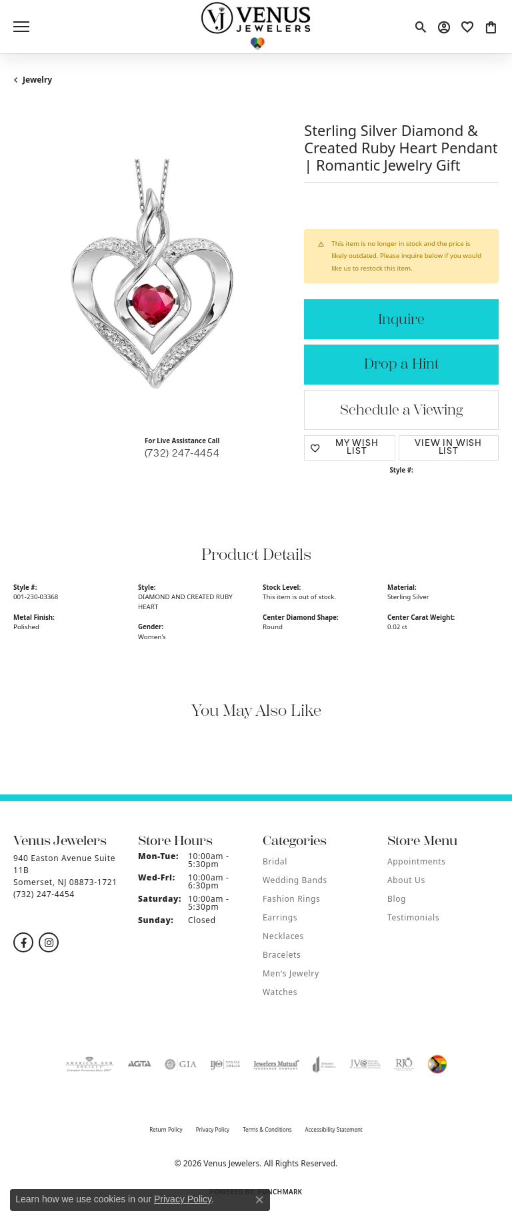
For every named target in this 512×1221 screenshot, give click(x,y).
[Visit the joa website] (324, 1064)
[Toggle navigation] (21, 26)
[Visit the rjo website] (404, 1064)
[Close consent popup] (259, 1200)
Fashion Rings (291, 898)
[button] (420, 26)
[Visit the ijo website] (225, 1064)
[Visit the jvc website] (365, 1064)
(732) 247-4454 (182, 454)
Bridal (275, 861)
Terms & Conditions (267, 1129)
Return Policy (165, 1129)
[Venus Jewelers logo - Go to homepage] (256, 26)
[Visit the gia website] (181, 1064)
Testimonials (413, 917)
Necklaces (283, 936)
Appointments (416, 861)
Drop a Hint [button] (401, 364)
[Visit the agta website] (139, 1064)
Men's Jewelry (291, 973)
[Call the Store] (44, 894)
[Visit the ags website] (89, 1064)
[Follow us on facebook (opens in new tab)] (23, 942)
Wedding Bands (295, 880)
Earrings (280, 917)
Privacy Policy (213, 1129)
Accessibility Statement (334, 1129)
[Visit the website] (437, 1064)
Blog (396, 898)
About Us (406, 880)
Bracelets (282, 954)
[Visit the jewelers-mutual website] (276, 1064)
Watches (280, 992)
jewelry (37, 79)
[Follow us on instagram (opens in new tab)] (49, 942)
